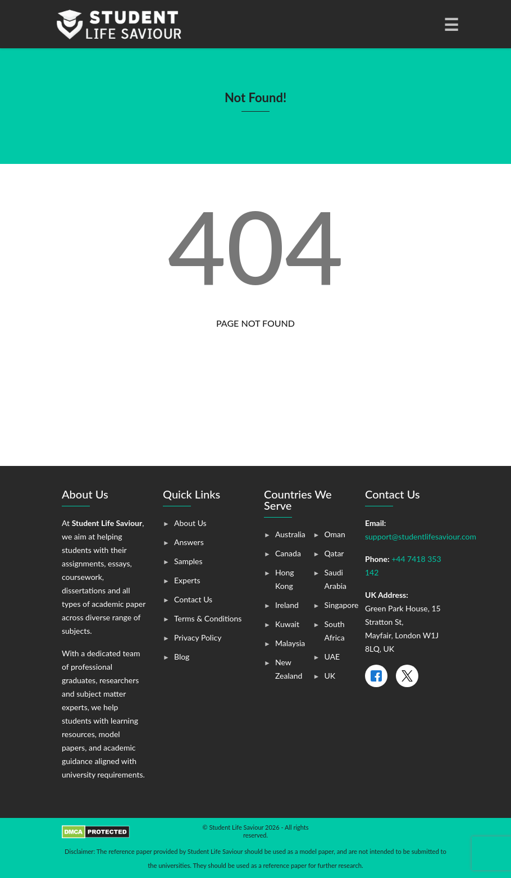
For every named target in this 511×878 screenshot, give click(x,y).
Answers (189, 542)
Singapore (342, 605)
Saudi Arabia (336, 579)
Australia (290, 534)
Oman (335, 534)
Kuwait (287, 624)
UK (330, 675)
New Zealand (288, 668)
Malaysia (290, 643)
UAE (332, 656)
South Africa (335, 630)
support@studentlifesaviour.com (420, 536)
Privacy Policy (197, 637)
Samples (188, 561)
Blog (181, 656)
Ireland (287, 605)
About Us (190, 523)
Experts (187, 580)
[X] (407, 676)
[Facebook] (376, 676)
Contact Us (193, 599)
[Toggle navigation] (450, 24)
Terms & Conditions (207, 618)
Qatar (334, 553)
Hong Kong (284, 579)
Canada (288, 553)
